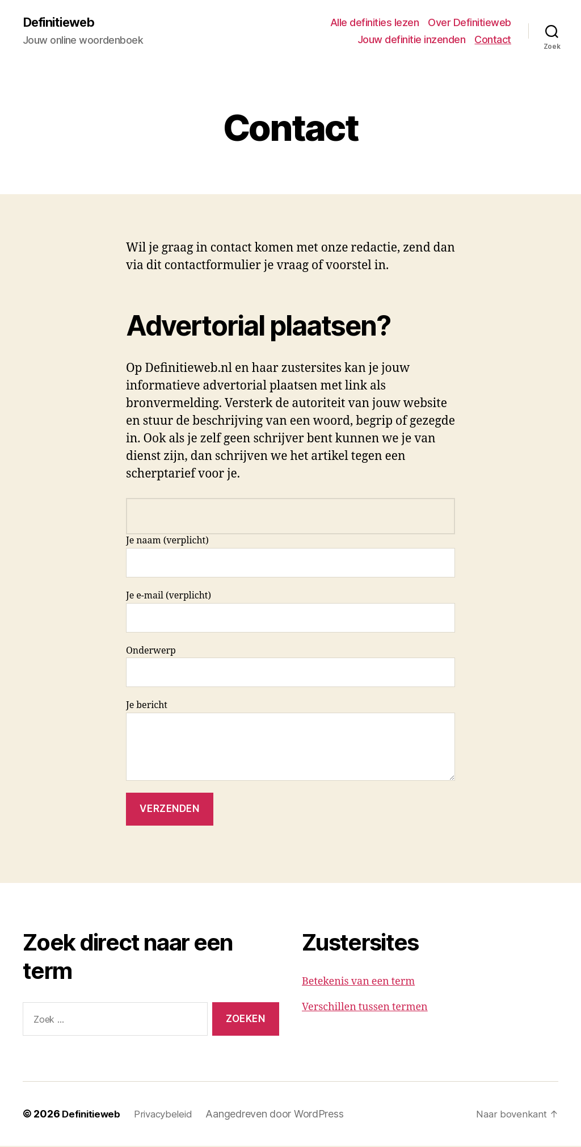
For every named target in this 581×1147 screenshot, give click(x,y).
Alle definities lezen (374, 23)
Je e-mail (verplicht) (290, 612)
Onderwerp (290, 667)
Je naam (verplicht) (290, 557)
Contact (492, 40)
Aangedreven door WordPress (281, 1115)
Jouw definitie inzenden (411, 40)
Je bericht (290, 741)
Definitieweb (62, 23)
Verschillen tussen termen (365, 1008)
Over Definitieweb (469, 23)
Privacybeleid (168, 1115)
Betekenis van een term (358, 982)
